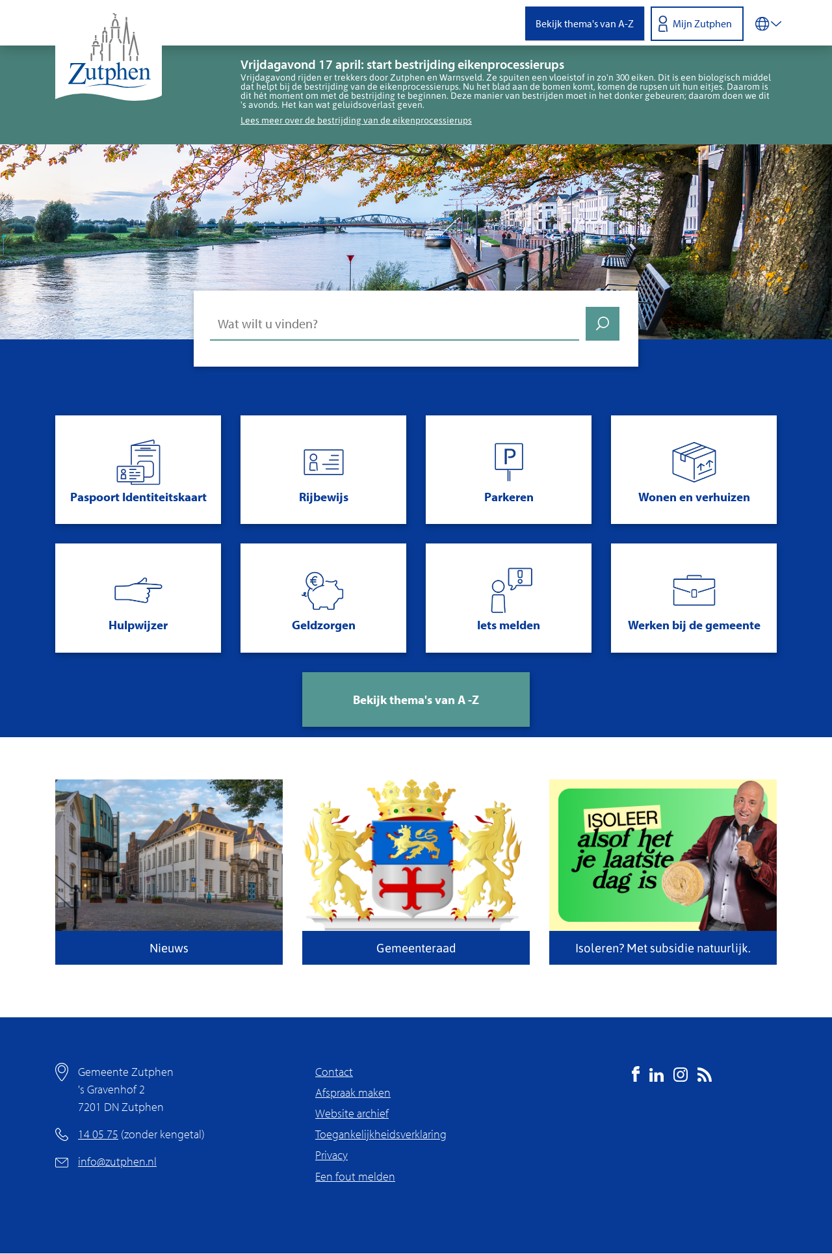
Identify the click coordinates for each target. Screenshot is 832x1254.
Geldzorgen (324, 625)
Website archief (352, 1113)
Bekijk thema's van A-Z (585, 23)
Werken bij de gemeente (694, 625)
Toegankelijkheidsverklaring (381, 1134)
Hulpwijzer (138, 625)
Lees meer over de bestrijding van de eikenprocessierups (356, 120)
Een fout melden (355, 1176)
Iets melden (508, 625)
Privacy (331, 1154)
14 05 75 (98, 1134)
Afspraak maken (353, 1092)
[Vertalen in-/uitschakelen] (768, 23)
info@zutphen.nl (117, 1161)
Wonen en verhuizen (694, 496)
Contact (334, 1071)
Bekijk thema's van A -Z (416, 699)
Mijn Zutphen (702, 23)
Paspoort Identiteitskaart (138, 496)
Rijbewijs (323, 496)
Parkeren (509, 496)
